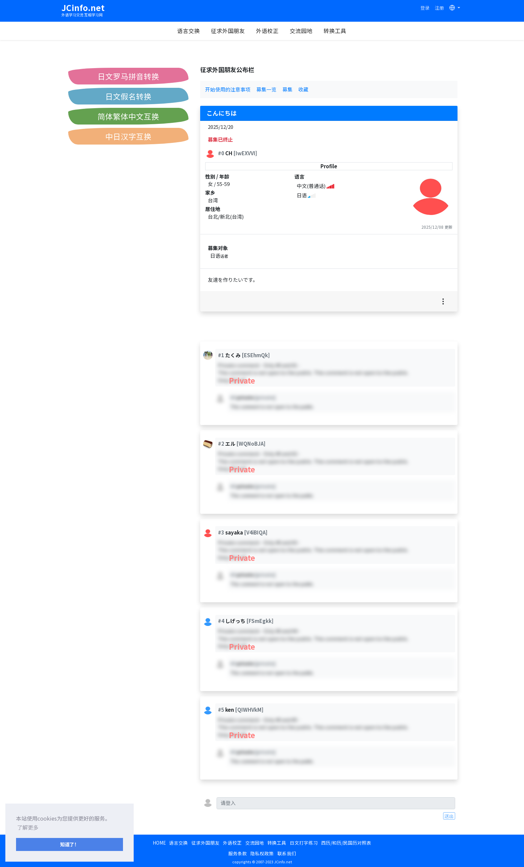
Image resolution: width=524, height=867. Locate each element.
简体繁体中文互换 (128, 116)
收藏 (303, 89)
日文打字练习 (304, 842)
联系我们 (286, 853)
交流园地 (301, 31)
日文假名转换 (128, 96)
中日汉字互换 (128, 136)
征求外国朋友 (228, 31)
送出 (449, 816)
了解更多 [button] (27, 827)
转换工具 (334, 31)
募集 (287, 89)
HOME (159, 842)
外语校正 (267, 31)
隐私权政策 (262, 853)
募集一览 (266, 89)
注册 (439, 7)
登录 (425, 7)
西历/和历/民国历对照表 (346, 842)
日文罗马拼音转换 (128, 76)
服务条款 (237, 853)
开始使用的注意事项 (227, 89)
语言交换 (188, 31)
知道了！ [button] (69, 844)
